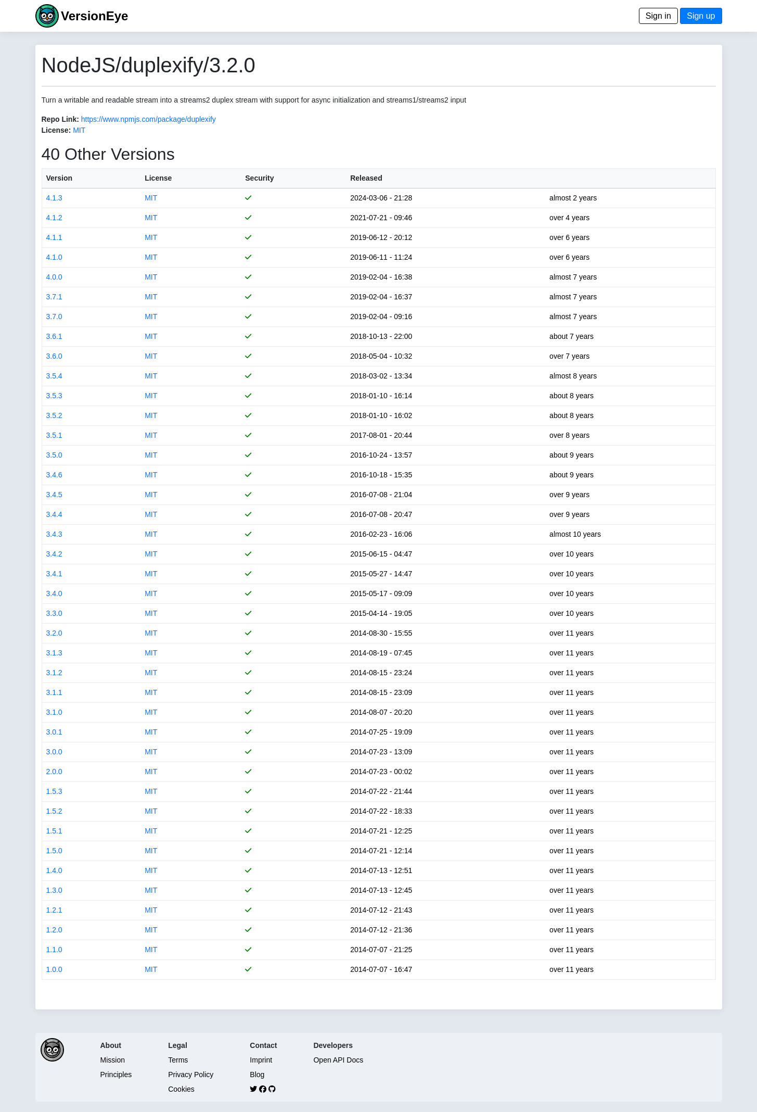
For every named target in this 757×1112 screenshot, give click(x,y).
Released (366, 178)
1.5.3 (54, 791)
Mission (112, 1060)
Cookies (181, 1089)
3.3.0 (54, 613)
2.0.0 (54, 771)
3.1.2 (54, 672)
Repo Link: (60, 119)
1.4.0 (54, 870)
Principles (116, 1074)
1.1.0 (54, 949)
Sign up (701, 15)
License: (56, 130)
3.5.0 (54, 455)
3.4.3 (54, 534)
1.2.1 (54, 910)
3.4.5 (54, 494)
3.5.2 (54, 415)
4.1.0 (54, 257)
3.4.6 (54, 475)
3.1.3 (54, 653)
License (158, 178)
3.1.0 (54, 712)
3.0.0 (54, 752)
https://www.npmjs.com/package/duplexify (148, 119)
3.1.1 (54, 692)
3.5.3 (54, 395)
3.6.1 (54, 336)
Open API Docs (338, 1060)
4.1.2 (54, 217)
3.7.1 (54, 297)
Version (59, 178)
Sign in (658, 15)
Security (259, 178)
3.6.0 (54, 356)
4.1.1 (54, 237)
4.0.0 (54, 277)
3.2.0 (54, 633)
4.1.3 (54, 198)
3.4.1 (54, 574)
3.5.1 (54, 435)
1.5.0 (54, 850)
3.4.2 (54, 554)
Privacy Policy (190, 1074)
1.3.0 (54, 890)
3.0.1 (54, 732)
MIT (79, 130)
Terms (178, 1060)
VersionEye (94, 16)
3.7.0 (54, 316)
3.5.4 (54, 376)
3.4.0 (54, 593)
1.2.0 (54, 930)
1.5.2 (54, 811)
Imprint (261, 1060)
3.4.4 (54, 514)
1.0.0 (54, 969)
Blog (257, 1074)
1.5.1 (54, 831)
